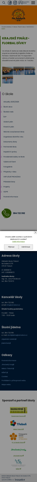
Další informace (18, 241)
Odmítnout (26, 247)
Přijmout (11, 247)
